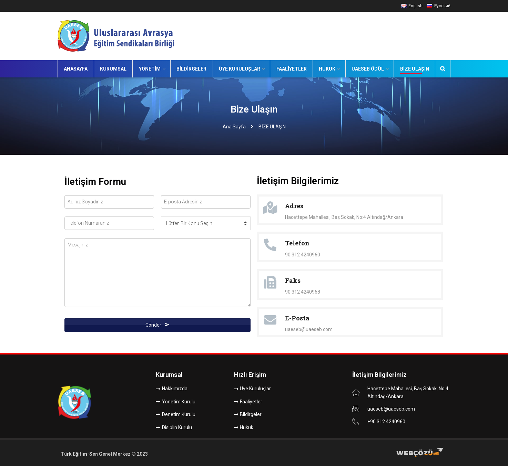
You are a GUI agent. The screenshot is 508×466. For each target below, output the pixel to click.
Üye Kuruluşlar (239, 69)
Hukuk (327, 69)
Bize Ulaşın (414, 69)
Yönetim (150, 69)
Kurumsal (113, 69)
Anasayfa (76, 69)
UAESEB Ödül (368, 69)
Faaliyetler (291, 69)
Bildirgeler (191, 69)
